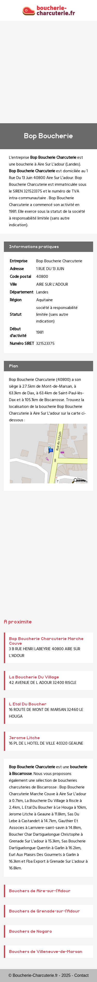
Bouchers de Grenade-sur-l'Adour (44, 911)
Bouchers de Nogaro (30, 931)
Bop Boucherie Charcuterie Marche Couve (47, 791)
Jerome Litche (24, 738)
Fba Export (36, 861)
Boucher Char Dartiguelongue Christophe (44, 834)
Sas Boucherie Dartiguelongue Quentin (47, 844)
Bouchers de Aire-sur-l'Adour (40, 891)
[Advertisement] (48, 72)
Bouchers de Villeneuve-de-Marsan (45, 952)
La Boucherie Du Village (34, 677)
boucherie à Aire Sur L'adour (40, 164)
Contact (81, 975)
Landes (73, 164)
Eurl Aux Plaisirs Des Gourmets (35, 854)
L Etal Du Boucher (28, 704)
